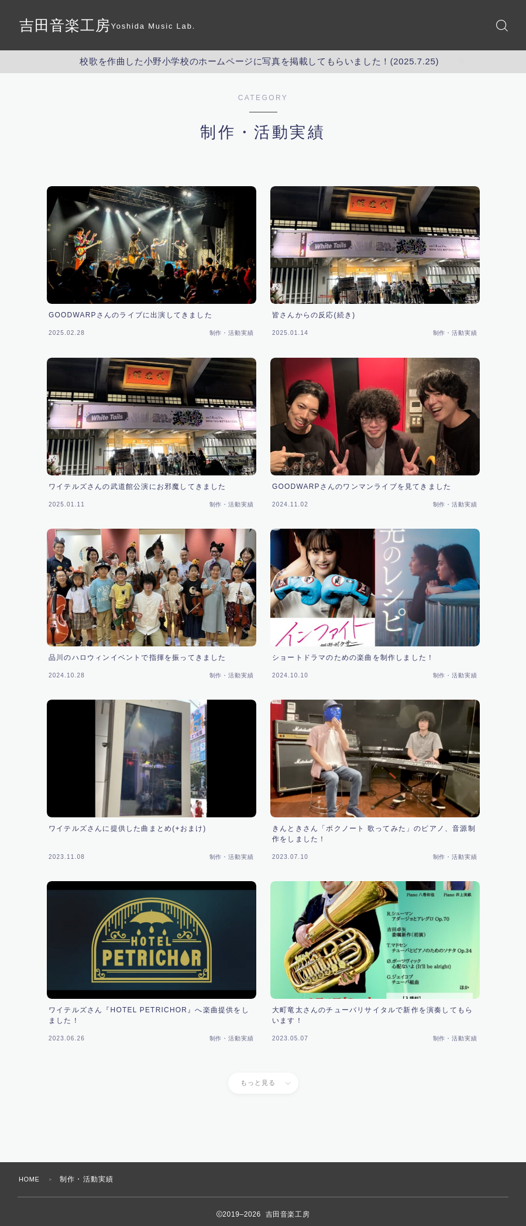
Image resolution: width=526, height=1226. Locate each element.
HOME (31, 1179)
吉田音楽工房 (68, 25)
